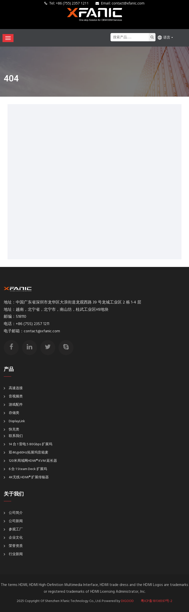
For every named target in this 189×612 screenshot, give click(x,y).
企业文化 (16, 538)
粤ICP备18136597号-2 (156, 601)
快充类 (14, 429)
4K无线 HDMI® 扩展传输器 (29, 477)
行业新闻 (16, 554)
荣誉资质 (16, 546)
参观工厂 (16, 529)
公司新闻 (16, 521)
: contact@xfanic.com (122, 3)
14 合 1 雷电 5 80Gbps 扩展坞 (30, 444)
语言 (163, 37)
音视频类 (16, 396)
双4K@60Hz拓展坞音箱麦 (28, 452)
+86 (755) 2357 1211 (69, 3)
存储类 (14, 413)
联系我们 (16, 436)
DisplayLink (17, 421)
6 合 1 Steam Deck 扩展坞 (28, 469)
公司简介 (16, 513)
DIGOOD (127, 601)
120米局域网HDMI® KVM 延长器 (33, 461)
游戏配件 (16, 405)
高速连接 (16, 388)
